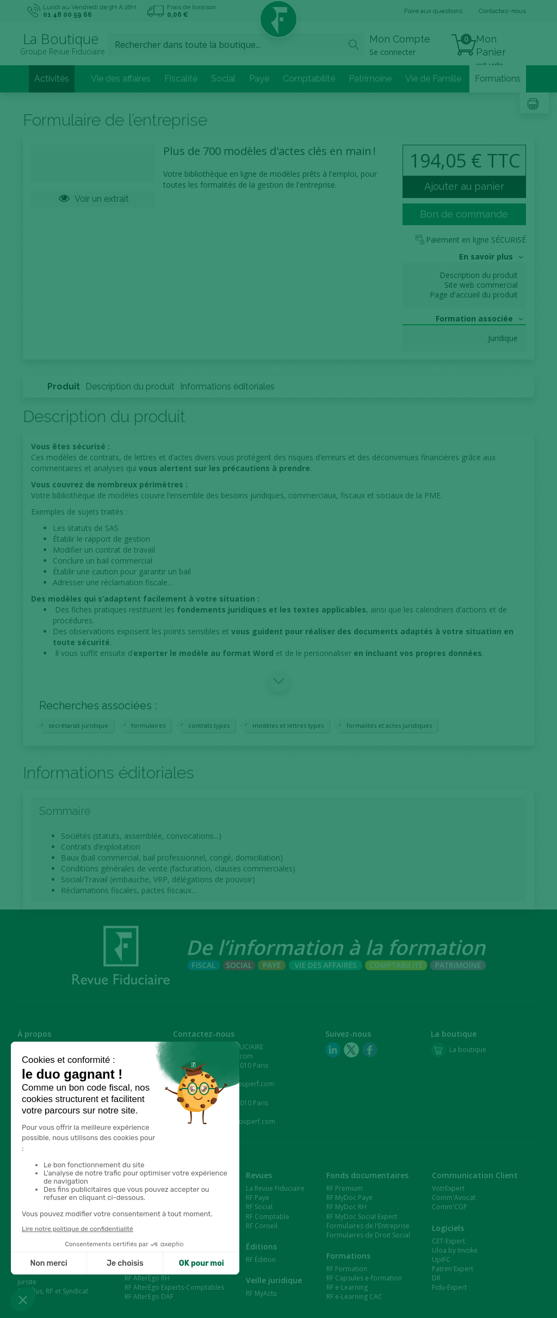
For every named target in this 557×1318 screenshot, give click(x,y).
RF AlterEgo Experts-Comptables (174, 1287)
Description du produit (479, 275)
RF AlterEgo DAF (149, 1296)
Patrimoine (370, 78)
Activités (51, 78)
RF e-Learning (347, 1287)
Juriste (26, 1281)
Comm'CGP (449, 1206)
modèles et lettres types (288, 725)
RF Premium (344, 1188)
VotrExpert (448, 1188)
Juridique (503, 338)
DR (436, 1278)
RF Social (259, 1206)
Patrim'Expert (452, 1268)
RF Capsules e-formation (364, 1278)
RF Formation (346, 1268)
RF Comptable (267, 1216)
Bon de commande (464, 214)
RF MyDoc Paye (349, 1197)
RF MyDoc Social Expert (361, 1216)
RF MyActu (261, 1293)
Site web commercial (481, 285)
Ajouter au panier (464, 186)
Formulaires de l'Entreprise (368, 1225)
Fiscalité (180, 78)
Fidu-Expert (449, 1287)
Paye (259, 78)
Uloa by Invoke (455, 1250)
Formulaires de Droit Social (368, 1235)
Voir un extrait (93, 199)
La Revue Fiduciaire (275, 1188)
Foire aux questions (433, 11)
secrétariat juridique (78, 725)
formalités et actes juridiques (389, 725)
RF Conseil (261, 1225)
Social (223, 78)
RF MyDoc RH (346, 1206)
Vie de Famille (433, 78)
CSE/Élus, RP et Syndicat (52, 1291)
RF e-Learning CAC (354, 1296)
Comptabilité (309, 78)
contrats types (209, 725)
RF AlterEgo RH (147, 1278)
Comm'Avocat (453, 1197)
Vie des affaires (121, 78)
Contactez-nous (502, 11)
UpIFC (441, 1259)
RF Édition (261, 1259)
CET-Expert (448, 1241)
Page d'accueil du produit (474, 295)
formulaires (148, 725)
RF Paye (257, 1197)
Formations (498, 78)
